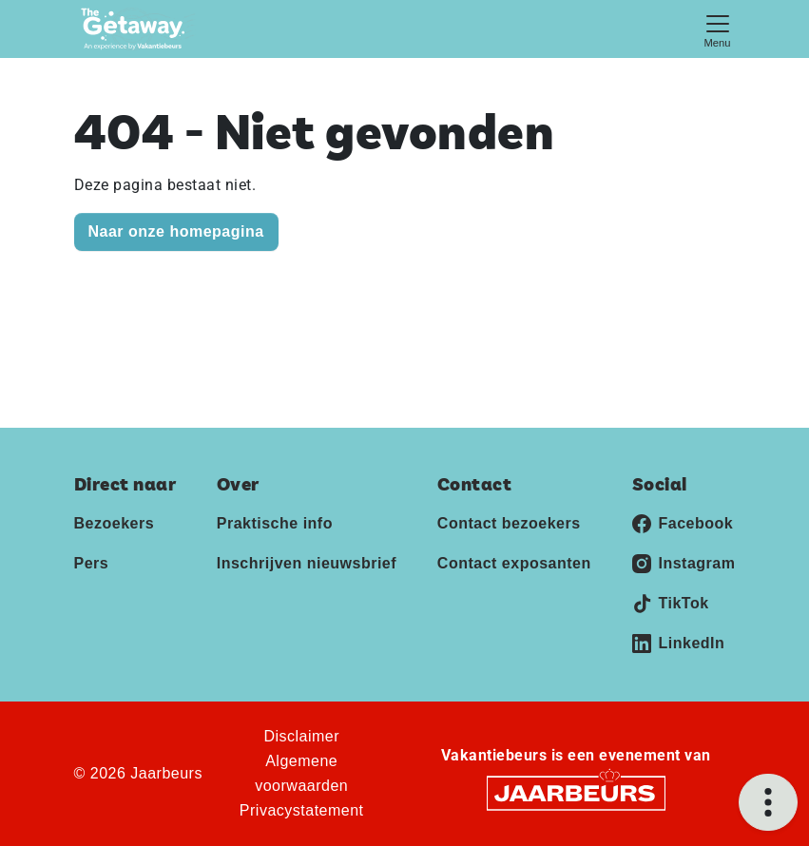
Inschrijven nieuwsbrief (306, 563)
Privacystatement (302, 810)
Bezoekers (114, 523)
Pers (91, 563)
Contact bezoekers (509, 523)
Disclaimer (301, 736)
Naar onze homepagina (176, 231)
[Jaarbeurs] (576, 792)
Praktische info (275, 523)
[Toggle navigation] (718, 29)
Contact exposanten (514, 563)
